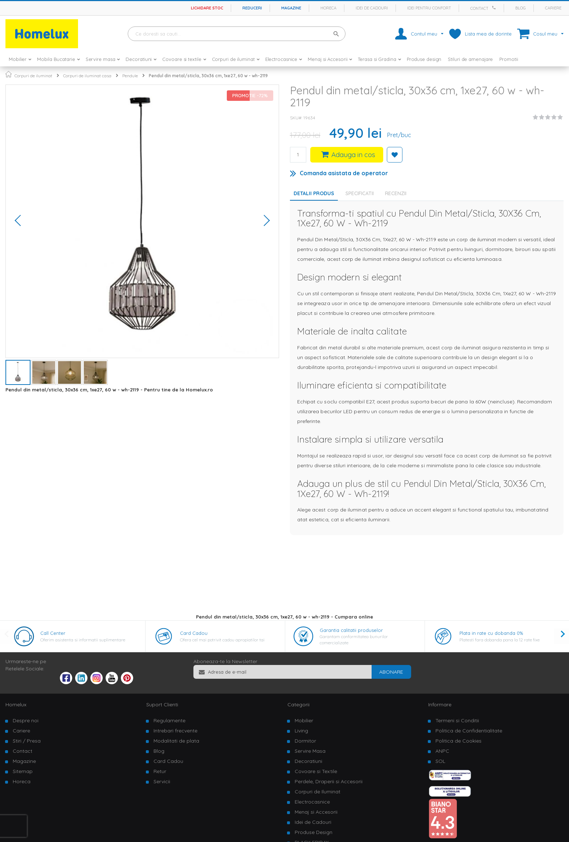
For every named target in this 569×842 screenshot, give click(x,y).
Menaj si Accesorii (316, 812)
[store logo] (41, 33)
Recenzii (395, 193)
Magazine (291, 8)
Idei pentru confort (429, 8)
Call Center (52, 633)
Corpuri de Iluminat (317, 791)
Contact (479, 8)
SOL (440, 761)
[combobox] (236, 33)
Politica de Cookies (458, 741)
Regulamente (169, 720)
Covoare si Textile (316, 771)
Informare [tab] (439, 704)
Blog (520, 8)
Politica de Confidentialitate (468, 730)
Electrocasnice (312, 801)
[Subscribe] (391, 672)
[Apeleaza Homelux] (495, 7)
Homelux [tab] (15, 704)
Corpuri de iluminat (33, 75)
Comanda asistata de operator (344, 173)
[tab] (361, 193)
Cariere (553, 8)
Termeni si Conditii (457, 720)
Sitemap (23, 771)
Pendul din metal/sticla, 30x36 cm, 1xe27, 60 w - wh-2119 (208, 75)
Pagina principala (8, 74)
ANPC (442, 751)
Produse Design (313, 832)
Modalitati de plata (176, 741)
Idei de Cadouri (313, 822)
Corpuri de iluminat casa (87, 75)
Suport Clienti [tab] (162, 704)
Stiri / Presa (27, 741)
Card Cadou (194, 633)
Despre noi (25, 720)
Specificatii (359, 193)
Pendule (130, 75)
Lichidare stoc (207, 8)
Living (301, 730)
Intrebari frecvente (175, 730)
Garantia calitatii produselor (351, 630)
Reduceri (252, 8)
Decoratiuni (308, 761)
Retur (159, 771)
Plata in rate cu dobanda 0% (491, 633)
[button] (20, 221)
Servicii (161, 781)
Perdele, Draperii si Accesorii (329, 781)
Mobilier (304, 720)
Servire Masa (310, 751)
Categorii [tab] (298, 704)
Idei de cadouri (372, 8)
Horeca (328, 8)
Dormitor (305, 741)
